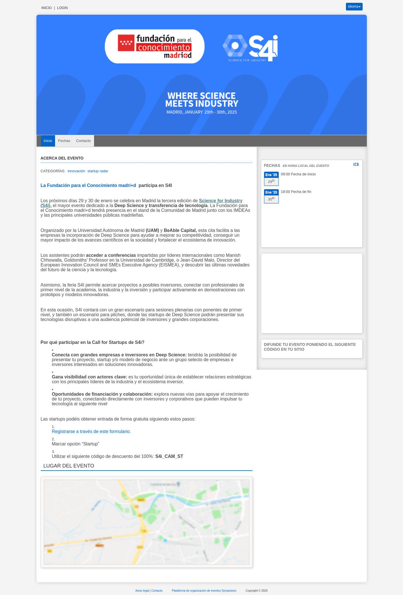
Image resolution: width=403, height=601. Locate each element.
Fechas (64, 141)
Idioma (354, 6)
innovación (76, 171)
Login (62, 8)
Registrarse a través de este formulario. (91, 431)
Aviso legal (142, 590)
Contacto (83, 141)
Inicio (47, 8)
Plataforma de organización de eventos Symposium (204, 590)
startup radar (98, 171)
